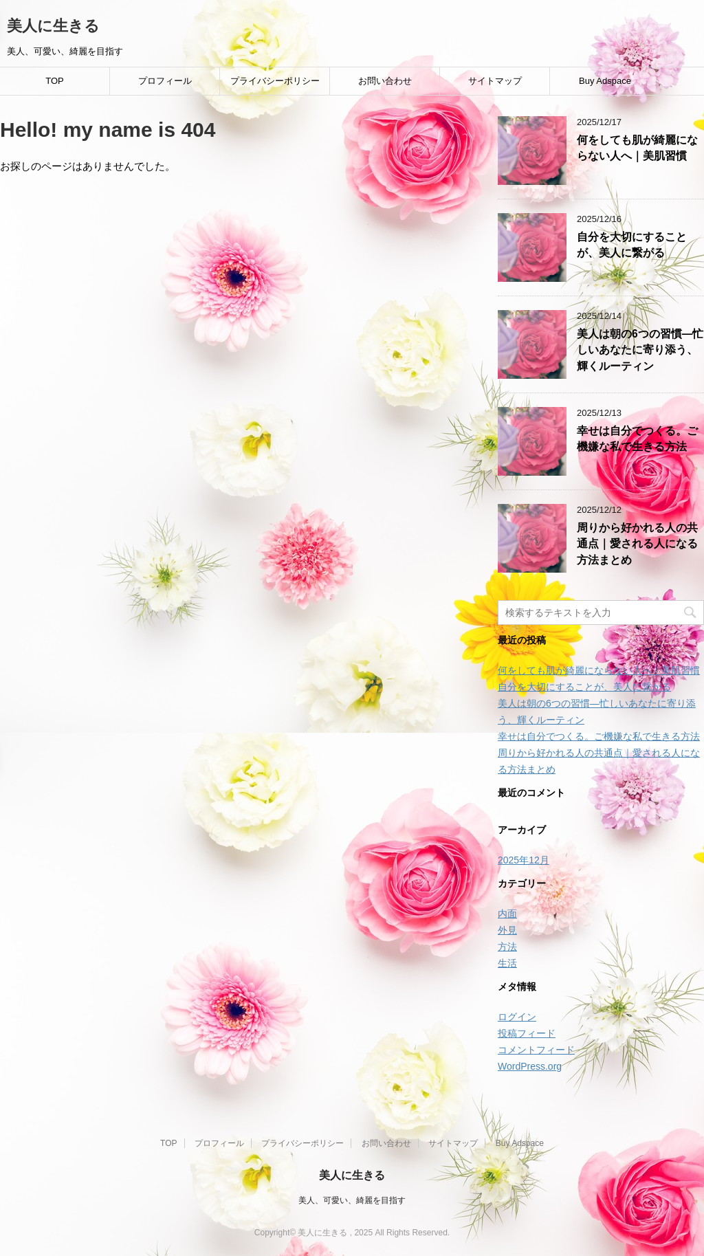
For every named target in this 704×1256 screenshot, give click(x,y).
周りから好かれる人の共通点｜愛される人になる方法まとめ (637, 544)
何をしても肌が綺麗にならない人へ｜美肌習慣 (637, 148)
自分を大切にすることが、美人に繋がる (632, 244)
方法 (507, 946)
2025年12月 (523, 860)
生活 (507, 963)
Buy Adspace (605, 81)
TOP (54, 81)
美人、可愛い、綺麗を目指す (352, 1200)
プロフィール (165, 81)
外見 (507, 930)
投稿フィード (527, 1033)
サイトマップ (495, 81)
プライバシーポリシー (275, 81)
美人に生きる (53, 25)
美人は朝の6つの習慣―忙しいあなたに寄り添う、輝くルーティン (640, 350)
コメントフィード (536, 1049)
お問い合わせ (385, 81)
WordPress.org (530, 1066)
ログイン (517, 1016)
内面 (507, 913)
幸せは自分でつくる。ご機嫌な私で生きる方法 (637, 438)
